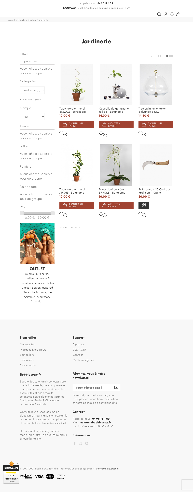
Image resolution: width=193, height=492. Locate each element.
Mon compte (28, 365)
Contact (78, 354)
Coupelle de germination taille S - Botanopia (114, 110)
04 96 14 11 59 (105, 3)
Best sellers (27, 354)
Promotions (27, 360)
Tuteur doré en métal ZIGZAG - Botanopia (72, 110)
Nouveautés (27, 344)
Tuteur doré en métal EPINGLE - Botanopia (112, 191)
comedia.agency (109, 468)
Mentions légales (83, 360)
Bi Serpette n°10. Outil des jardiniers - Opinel (154, 191)
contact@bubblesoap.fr (95, 422)
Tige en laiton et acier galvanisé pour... (152, 110)
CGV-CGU (79, 349)
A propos (78, 344)
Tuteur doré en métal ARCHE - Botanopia (72, 191)
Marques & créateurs (33, 349)
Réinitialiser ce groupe (31, 100)
